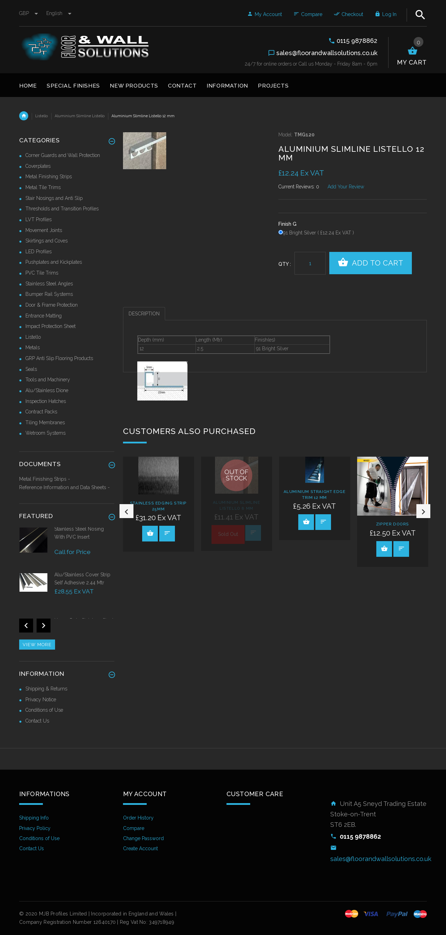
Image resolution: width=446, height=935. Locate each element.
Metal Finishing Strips (48, 176)
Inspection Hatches (45, 401)
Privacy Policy (35, 828)
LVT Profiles (38, 219)
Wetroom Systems (45, 433)
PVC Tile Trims (41, 273)
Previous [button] (126, 511)
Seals (31, 369)
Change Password (143, 838)
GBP (29, 13)
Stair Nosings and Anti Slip (54, 198)
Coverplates (38, 166)
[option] (159, 504)
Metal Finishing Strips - (44, 479)
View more (37, 644)
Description (144, 313)
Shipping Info (34, 818)
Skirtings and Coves (46, 241)
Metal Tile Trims (43, 187)
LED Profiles (38, 251)
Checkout (348, 14)
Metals (32, 347)
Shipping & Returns (46, 688)
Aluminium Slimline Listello (80, 116)
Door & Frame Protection (51, 305)
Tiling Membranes (45, 422)
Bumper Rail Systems (49, 294)
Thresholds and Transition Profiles (62, 208)
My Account (264, 14)
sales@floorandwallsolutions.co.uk (380, 858)
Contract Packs (41, 411)
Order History (138, 818)
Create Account (140, 848)
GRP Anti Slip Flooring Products (59, 358)
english (58, 13)
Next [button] (423, 511)
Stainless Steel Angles (49, 283)
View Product (150, 533)
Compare (307, 14)
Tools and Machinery (47, 379)
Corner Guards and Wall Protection (62, 155)
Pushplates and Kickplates (53, 262)
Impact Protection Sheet (50, 326)
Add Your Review (346, 186)
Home (23, 115)
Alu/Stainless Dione (46, 390)
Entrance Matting (43, 316)
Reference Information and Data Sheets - (64, 487)
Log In (386, 14)
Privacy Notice (40, 699)
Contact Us (37, 721)
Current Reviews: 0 (298, 186)
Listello (41, 116)
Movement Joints (43, 230)
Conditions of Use (44, 710)
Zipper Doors (392, 524)
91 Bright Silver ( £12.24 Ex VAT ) (318, 232)
